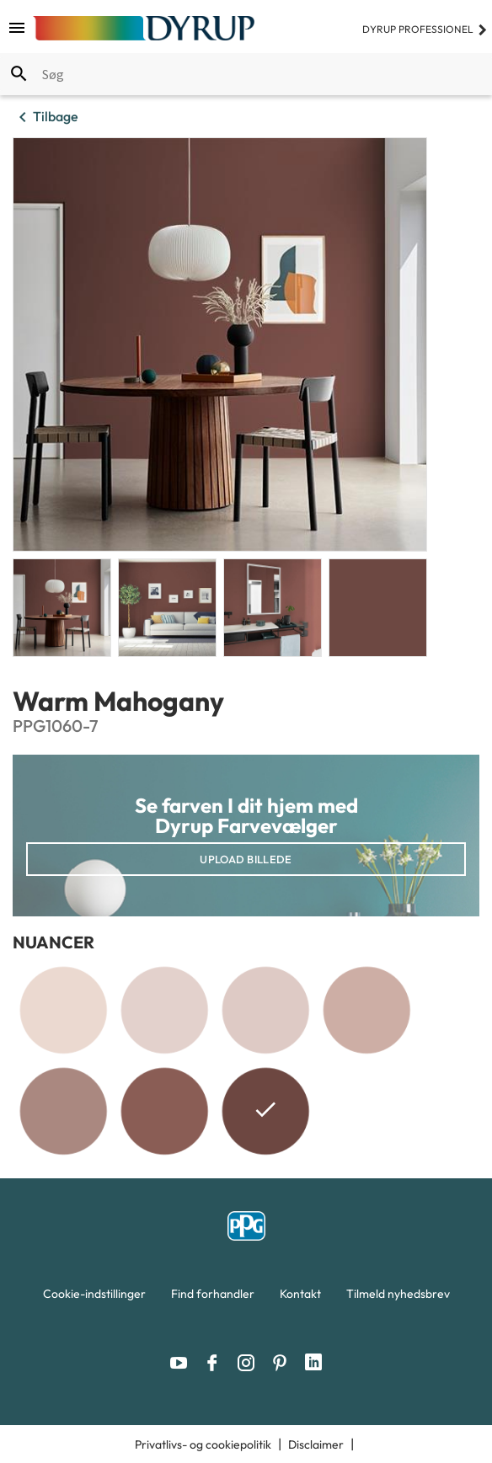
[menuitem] (94, 1298)
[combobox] (246, 74)
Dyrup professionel (425, 29)
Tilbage (45, 117)
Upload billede (245, 859)
